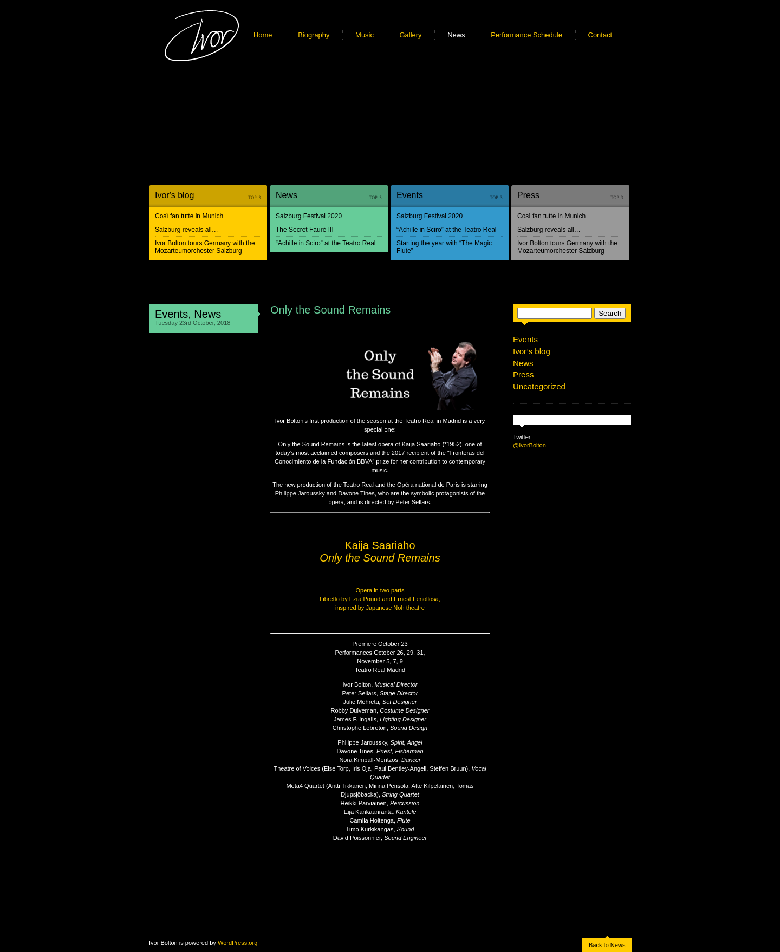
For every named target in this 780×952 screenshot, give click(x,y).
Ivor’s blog (531, 351)
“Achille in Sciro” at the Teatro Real (326, 243)
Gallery (411, 35)
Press (528, 195)
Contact (600, 35)
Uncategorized (539, 386)
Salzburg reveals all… (186, 229)
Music (364, 35)
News (456, 35)
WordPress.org (237, 943)
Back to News (607, 945)
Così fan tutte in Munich (189, 216)
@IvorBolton (529, 445)
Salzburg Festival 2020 (309, 216)
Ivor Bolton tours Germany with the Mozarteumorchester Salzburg (205, 247)
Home (262, 35)
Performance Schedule (526, 35)
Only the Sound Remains (330, 310)
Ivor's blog (174, 195)
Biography (313, 35)
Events (409, 195)
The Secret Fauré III (305, 229)
